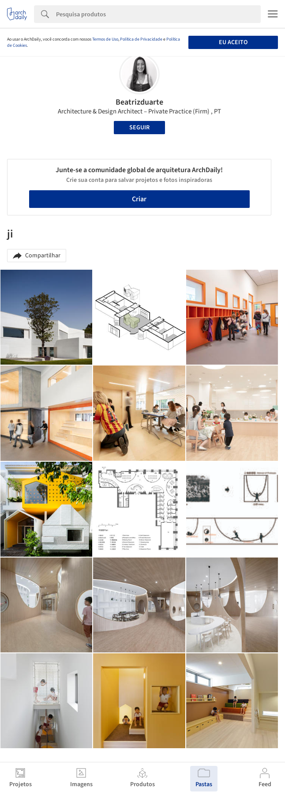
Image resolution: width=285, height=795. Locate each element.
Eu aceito (233, 42)
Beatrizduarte (139, 102)
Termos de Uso (105, 39)
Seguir (139, 127)
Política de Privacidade (141, 39)
